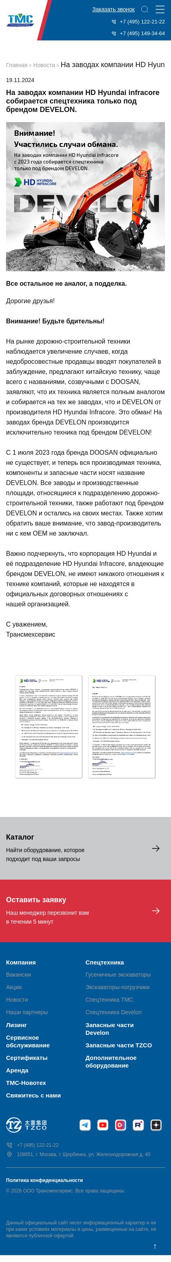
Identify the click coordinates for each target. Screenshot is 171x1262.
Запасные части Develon (110, 1028)
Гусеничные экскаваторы (118, 974)
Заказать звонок (113, 9)
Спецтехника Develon (114, 1012)
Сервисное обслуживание (28, 1041)
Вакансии (18, 974)
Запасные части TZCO (119, 1045)
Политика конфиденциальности (44, 1180)
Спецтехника (105, 962)
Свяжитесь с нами (33, 1095)
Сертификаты (27, 1057)
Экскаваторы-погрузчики (118, 987)
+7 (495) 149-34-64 (138, 33)
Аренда (17, 1070)
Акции (14, 987)
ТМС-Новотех (26, 1082)
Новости (17, 999)
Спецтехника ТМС (109, 999)
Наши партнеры (27, 1012)
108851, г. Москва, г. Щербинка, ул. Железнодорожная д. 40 (78, 1154)
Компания (21, 962)
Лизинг (16, 1024)
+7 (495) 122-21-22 (138, 22)
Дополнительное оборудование (111, 1061)
